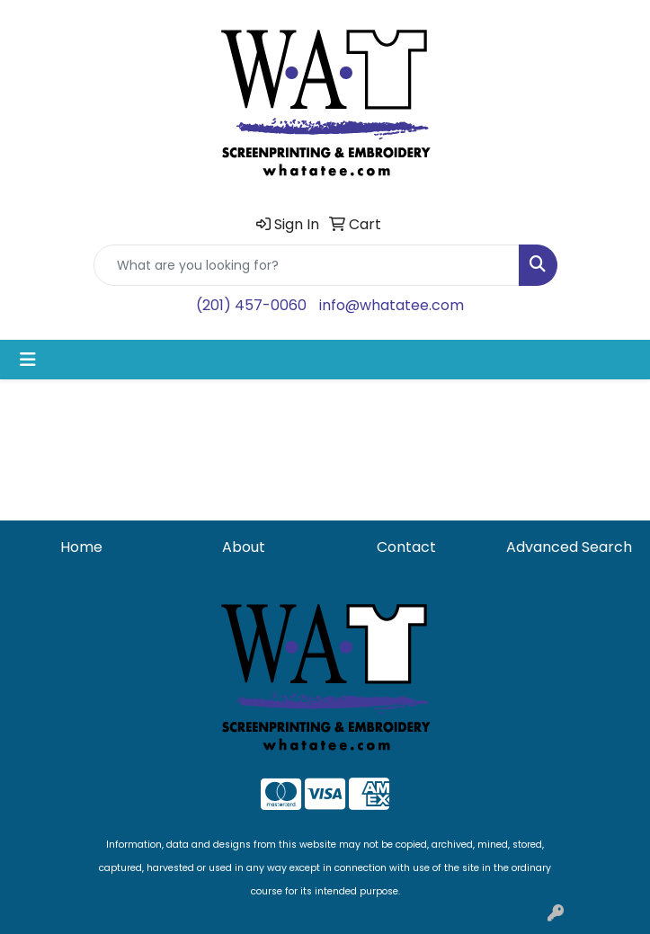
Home (81, 547)
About (243, 547)
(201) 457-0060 (251, 305)
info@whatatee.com (391, 305)
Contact (406, 547)
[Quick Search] (306, 265)
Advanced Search (569, 547)
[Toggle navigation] (28, 359)
